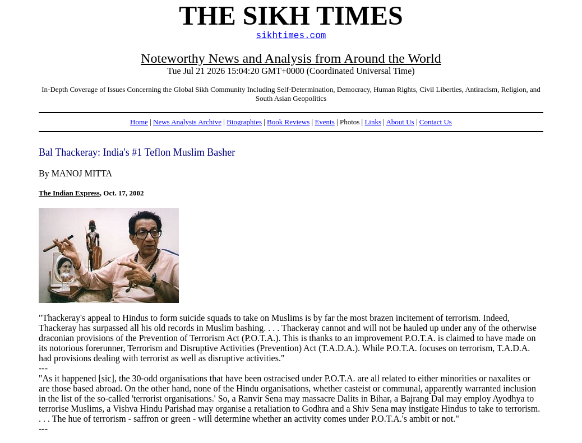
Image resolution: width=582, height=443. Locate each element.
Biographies (244, 122)
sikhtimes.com (291, 36)
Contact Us (435, 122)
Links (372, 122)
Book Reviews (288, 122)
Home (139, 122)
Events (324, 122)
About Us (400, 122)
